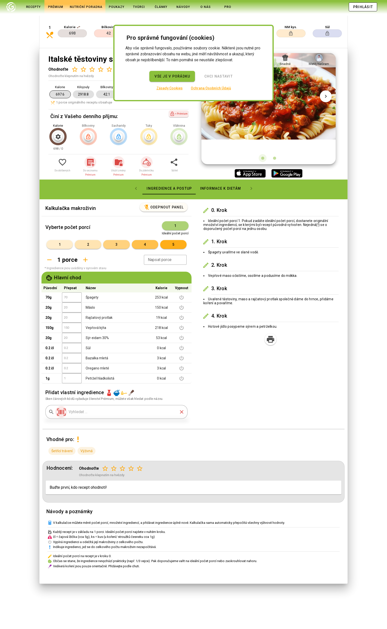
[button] (78, 18)
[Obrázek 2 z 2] (274, 141)
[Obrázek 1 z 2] (263, 141)
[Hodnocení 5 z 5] (109, 52)
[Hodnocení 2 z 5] (83, 52)
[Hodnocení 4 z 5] (100, 52)
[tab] (11, 7)
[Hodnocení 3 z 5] (92, 52)
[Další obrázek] (326, 92)
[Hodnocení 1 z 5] (74, 52)
